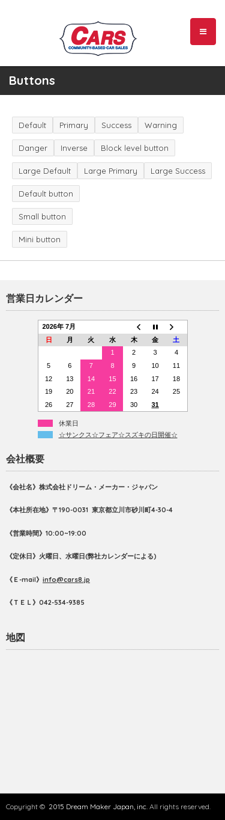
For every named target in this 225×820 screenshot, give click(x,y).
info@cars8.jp (66, 579)
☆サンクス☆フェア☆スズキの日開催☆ (118, 434)
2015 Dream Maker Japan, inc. (98, 806)
